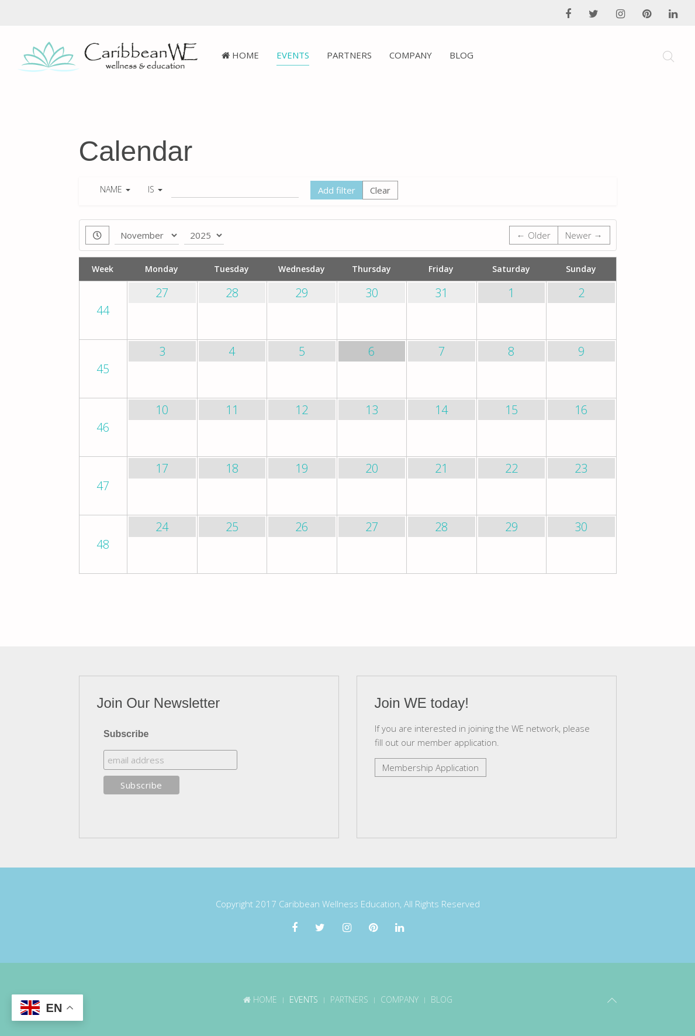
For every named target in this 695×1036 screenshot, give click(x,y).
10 (161, 410)
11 (232, 410)
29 (301, 293)
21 (441, 468)
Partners (349, 55)
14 (441, 410)
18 (232, 468)
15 (511, 410)
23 (581, 468)
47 (102, 486)
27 (161, 293)
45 (102, 369)
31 (441, 293)
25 (232, 527)
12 (301, 410)
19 (301, 468)
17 (161, 468)
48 (102, 544)
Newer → (584, 235)
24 (161, 527)
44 (102, 310)
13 (371, 410)
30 (371, 293)
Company (410, 55)
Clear (380, 190)
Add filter (336, 190)
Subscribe (125, 733)
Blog (461, 55)
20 (371, 468)
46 (102, 427)
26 (301, 527)
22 (511, 468)
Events (292, 55)
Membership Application (430, 767)
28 (232, 293)
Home (240, 55)
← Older (534, 235)
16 (581, 410)
